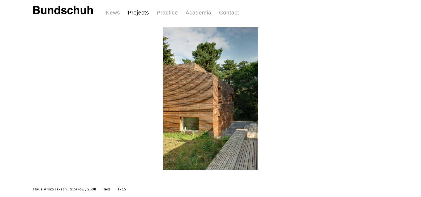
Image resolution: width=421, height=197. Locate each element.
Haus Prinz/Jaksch (64, 189)
